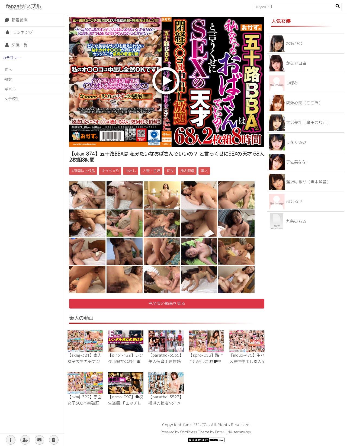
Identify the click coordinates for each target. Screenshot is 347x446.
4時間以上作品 (83, 170)
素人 (8, 69)
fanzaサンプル (23, 6)
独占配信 (187, 170)
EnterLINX (223, 431)
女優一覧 (16, 45)
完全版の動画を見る (167, 303)
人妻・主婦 (151, 170)
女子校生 (12, 98)
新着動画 (16, 20)
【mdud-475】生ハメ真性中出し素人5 (247, 358)
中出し (131, 170)
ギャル (10, 88)
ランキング (19, 32)
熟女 (8, 79)
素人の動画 (81, 318)
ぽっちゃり (110, 170)
